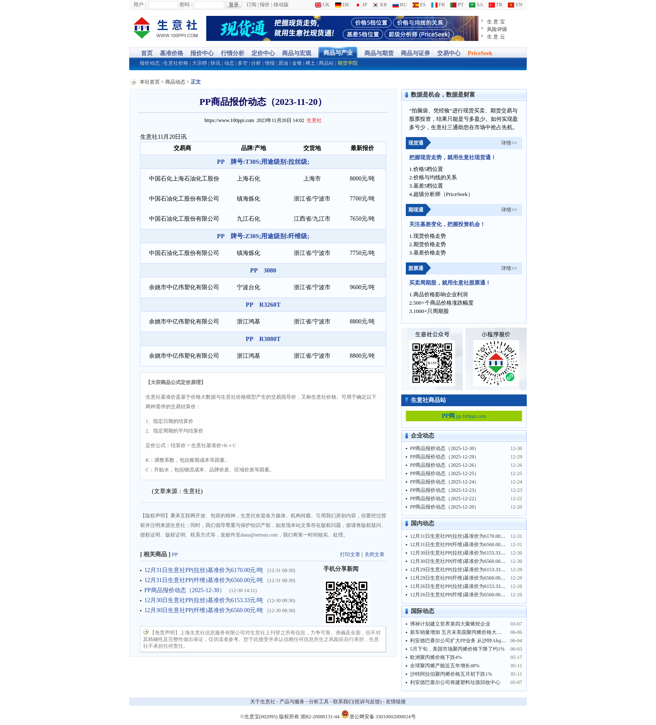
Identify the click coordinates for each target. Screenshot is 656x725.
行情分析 (232, 53)
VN (515, 5)
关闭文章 (374, 554)
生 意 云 (496, 37)
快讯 (215, 63)
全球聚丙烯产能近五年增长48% (444, 666)
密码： (187, 5)
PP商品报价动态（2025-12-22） (444, 498)
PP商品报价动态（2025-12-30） (184, 590)
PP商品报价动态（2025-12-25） (444, 473)
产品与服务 (292, 702)
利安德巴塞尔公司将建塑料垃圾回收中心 (455, 682)
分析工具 (319, 702)
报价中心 (202, 53)
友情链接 (396, 702)
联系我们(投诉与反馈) (357, 702)
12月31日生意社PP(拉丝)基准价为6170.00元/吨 (203, 570)
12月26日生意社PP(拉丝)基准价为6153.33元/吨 (461, 586)
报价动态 (150, 63)
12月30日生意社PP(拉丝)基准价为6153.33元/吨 (203, 600)
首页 (147, 53)
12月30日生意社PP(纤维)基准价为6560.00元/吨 (203, 610)
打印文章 (350, 554)
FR (438, 5)
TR (495, 5)
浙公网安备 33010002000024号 (378, 714)
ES (419, 5)
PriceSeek (480, 53)
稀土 (310, 63)
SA (476, 5)
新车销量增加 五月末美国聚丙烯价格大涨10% (460, 632)
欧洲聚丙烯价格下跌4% (436, 657)
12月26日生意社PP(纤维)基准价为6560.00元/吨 (461, 595)
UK (322, 5)
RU (399, 5)
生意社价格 (175, 63)
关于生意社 (262, 702)
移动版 (281, 5)
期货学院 (348, 63)
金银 (297, 63)
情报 (270, 63)
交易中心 (449, 53)
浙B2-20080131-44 (320, 717)
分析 (256, 63)
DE (342, 5)
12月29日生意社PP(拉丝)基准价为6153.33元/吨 (461, 569)
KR (379, 5)
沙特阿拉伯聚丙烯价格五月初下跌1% (451, 674)
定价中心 (263, 53)
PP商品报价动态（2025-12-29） (444, 457)
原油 (283, 63)
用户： (141, 5)
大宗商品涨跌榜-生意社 (165, 28)
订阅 (251, 5)
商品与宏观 (296, 53)
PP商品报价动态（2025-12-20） (444, 507)
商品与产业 (338, 53)
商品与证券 (415, 53)
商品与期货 (379, 53)
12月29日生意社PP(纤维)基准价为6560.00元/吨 (461, 578)
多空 (243, 63)
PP (175, 554)
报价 (265, 5)
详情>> (509, 143)
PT (457, 5)
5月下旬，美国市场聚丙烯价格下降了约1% (457, 649)
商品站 (326, 63)
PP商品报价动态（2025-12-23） (444, 490)
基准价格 (171, 53)
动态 (229, 63)
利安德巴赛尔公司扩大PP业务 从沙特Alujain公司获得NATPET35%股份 (487, 641)
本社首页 (150, 82)
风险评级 (497, 29)
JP (361, 5)
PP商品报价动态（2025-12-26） (444, 465)
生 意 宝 (496, 22)
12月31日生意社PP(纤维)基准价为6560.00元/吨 (203, 580)
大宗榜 (199, 63)
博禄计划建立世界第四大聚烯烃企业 (450, 624)
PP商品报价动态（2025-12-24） (444, 482)
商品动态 (175, 82)
